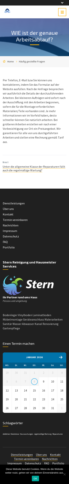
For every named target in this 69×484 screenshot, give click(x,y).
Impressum (10, 231)
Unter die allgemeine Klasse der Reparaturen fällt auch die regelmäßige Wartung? (34, 168)
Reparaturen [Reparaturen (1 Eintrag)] (57, 437)
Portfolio (9, 247)
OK (35, 478)
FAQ (5, 242)
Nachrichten (10, 225)
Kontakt (8, 214)
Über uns (8, 209)
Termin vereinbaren (15, 220)
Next (5, 162)
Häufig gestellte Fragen (32, 61)
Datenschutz (11, 236)
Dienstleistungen (14, 203)
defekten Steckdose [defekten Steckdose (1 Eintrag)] (11, 437)
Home (10, 61)
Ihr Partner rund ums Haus (20, 297)
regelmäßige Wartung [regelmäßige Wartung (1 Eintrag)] (43, 437)
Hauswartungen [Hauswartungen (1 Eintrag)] (26, 437)
